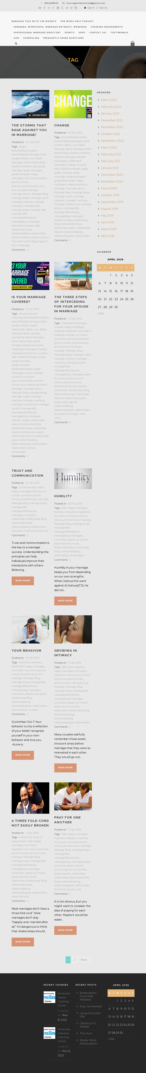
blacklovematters (22, 166)
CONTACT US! (98, 33)
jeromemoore (80, 342)
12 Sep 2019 (75, 318)
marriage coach (39, 197)
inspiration (84, 511)
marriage (32, 190)
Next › (85, 959)
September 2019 (112, 202)
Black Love (28, 158)
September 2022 (112, 140)
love (42, 186)
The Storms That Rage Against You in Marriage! (29, 130)
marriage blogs (20, 197)
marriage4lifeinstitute (24, 217)
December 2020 (112, 174)
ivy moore (28, 376)
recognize (30, 515)
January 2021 (110, 168)
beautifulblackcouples (24, 150)
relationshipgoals (64, 235)
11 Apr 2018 (74, 662)
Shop (82, 33)
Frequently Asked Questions (63, 38)
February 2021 (110, 161)
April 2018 (107, 236)
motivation (60, 539)
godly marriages (32, 170)
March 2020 (109, 188)
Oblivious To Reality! (88, 1025)
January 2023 (110, 113)
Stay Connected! (91, 1006)
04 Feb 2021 (32, 142)
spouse (71, 889)
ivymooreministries (35, 178)
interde (70, 334)
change (71, 164)
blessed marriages (64, 156)
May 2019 (107, 215)
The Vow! (86, 1033)
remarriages (19, 451)
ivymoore (59, 338)
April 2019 (107, 222)
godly (84, 168)
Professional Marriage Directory (37, 33)
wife (82, 413)
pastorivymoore (72, 382)
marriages (34, 221)
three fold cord (32, 530)
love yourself (19, 190)
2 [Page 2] (74, 959)
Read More (22, 580)
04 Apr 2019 (32, 482)
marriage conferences (67, 204)
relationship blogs (22, 229)
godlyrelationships (64, 180)
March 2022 (109, 147)
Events (70, 33)
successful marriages (66, 413)
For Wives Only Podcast (77, 21)
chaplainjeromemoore (24, 353)
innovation (71, 511)
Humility (63, 496)
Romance (17, 530)
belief (15, 666)
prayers (83, 386)
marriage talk (37, 209)
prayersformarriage (23, 225)
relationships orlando (23, 447)
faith (56, 168)
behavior (37, 662)
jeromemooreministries (25, 186)
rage (37, 225)
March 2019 (108, 229)
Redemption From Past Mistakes (88, 996)
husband (59, 330)
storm (35, 237)
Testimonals (120, 33)
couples (81, 164)
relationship (61, 390)
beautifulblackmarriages (25, 154)
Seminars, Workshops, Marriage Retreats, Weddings (50, 27)
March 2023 (109, 100)
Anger (22, 146)
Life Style (77, 682)
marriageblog (19, 221)
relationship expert (65, 227)
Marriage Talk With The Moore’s (34, 21)
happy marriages (74, 326)
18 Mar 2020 (75, 132)
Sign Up (103, 7)
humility (59, 511)
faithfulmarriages (70, 168)
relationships (38, 233)
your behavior (19, 709)
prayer (57, 873)
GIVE (16, 38)
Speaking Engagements (107, 27)
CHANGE (61, 125)
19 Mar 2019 (32, 657)
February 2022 (111, 154)
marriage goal (31, 205)
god (35, 166)
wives (57, 417)
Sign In (91, 7)
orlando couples (63, 220)
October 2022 (110, 134)
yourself (33, 709)
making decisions (77, 184)
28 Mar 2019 (75, 503)
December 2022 (112, 120)
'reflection (24, 662)
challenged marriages (24, 349)
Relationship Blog (30, 424)
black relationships (34, 162)
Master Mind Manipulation (88, 1042)
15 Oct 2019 (32, 309)
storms (45, 237)
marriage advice (21, 193)
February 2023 (111, 106)
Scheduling (31, 38)
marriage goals (20, 209)
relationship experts (23, 435)
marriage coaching (76, 200)
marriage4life (19, 213)
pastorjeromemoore (66, 386)
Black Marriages (75, 148)
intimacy (37, 491)
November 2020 (112, 181)
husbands (71, 330)
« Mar (100, 313)
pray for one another (75, 869)
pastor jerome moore (66, 543)
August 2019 (109, 208)
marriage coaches (22, 201)
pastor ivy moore (78, 539)
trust (45, 530)
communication (28, 487)
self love (16, 237)
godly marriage (63, 172)
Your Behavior (26, 650)
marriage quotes (75, 362)
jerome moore (20, 182)
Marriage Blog (39, 193)
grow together (76, 667)
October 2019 (110, 195)
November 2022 (112, 127)
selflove (26, 237)
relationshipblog (21, 233)
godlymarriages (21, 174)
